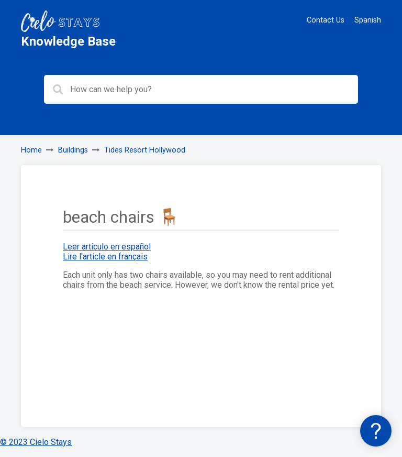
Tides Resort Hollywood (144, 150)
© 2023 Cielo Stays (36, 442)
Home (31, 150)
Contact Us (325, 20)
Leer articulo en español (107, 247)
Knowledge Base (68, 41)
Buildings (73, 150)
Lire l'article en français (105, 257)
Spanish (367, 20)
